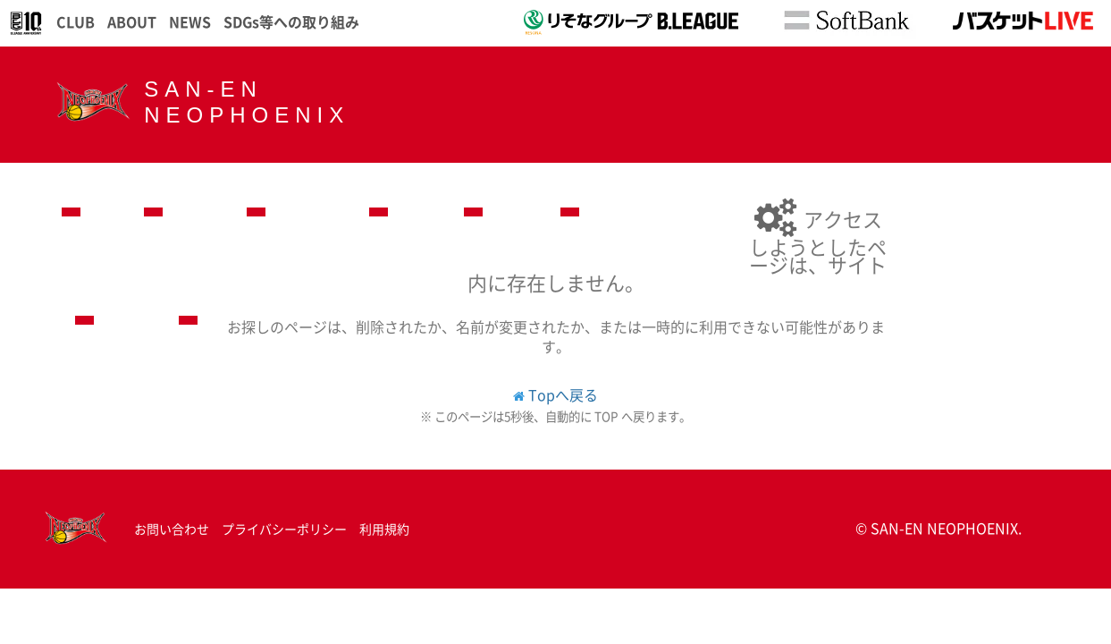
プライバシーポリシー (284, 529)
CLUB (75, 21)
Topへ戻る (563, 394)
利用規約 (384, 529)
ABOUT (131, 21)
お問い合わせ (171, 529)
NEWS (190, 21)
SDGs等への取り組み (291, 21)
